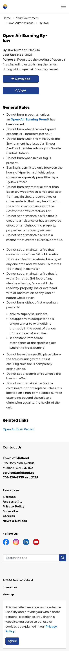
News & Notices (15, 521)
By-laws (43, 23)
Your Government (27, 18)
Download (21, 79)
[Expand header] (63, 6)
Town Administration (21, 23)
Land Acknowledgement (19, 601)
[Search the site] (34, 557)
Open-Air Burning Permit (30, 119)
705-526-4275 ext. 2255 (20, 477)
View (21, 90)
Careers (9, 516)
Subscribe (10, 511)
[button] (62, 557)
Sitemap (9, 497)
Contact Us (10, 587)
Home (7, 18)
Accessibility (12, 501)
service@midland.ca (18, 472)
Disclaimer (10, 608)
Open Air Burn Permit (18, 429)
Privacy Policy (13, 506)
